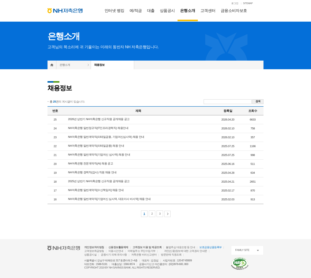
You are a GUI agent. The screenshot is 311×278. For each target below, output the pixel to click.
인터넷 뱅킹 (114, 10)
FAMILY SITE (242, 250)
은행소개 (187, 10)
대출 (151, 10)
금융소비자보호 (234, 10)
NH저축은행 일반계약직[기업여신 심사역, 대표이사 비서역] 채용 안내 (109, 199)
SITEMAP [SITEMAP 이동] (248, 3)
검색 (257, 101)
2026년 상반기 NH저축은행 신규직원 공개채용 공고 (99, 119)
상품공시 (167, 10)
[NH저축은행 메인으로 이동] (65, 10)
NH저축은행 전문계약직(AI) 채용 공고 (90, 163)
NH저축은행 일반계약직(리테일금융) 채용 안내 (96, 145)
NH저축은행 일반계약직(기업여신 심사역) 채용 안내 (99, 154)
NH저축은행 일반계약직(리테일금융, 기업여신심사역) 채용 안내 (106, 136)
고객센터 (208, 10)
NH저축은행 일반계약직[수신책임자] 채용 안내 (96, 190)
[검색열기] (261, 4)
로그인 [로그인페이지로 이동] (234, 3)
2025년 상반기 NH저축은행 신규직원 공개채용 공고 (99, 181)
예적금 (136, 10)
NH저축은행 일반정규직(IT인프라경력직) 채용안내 (98, 128)
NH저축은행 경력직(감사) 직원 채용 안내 (92, 172)
